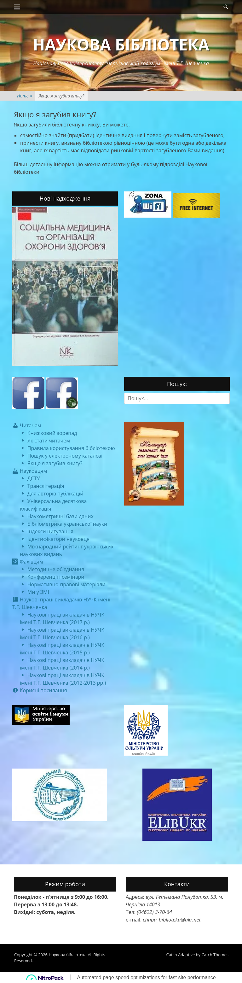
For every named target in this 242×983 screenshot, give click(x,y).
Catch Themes (214, 954)
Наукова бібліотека (121, 44)
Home (24, 95)
